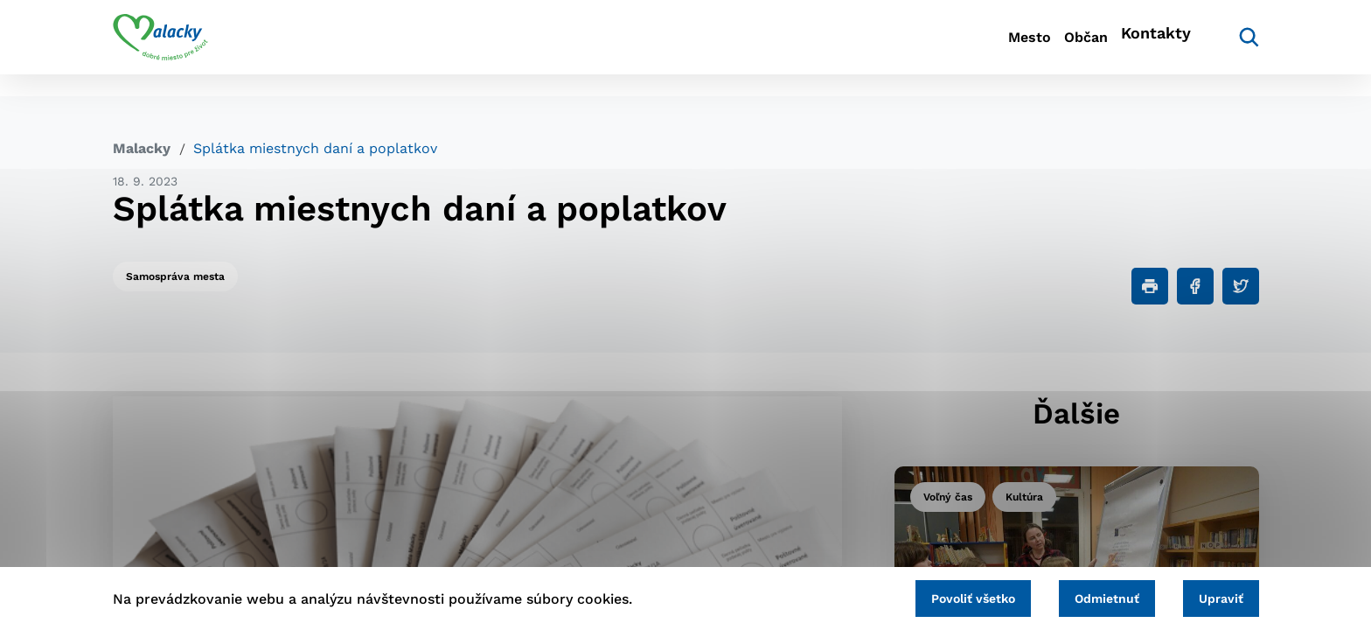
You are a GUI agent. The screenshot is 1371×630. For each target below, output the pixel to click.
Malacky (142, 148)
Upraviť (1212, 595)
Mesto (964, 48)
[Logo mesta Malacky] (160, 48)
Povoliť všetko (929, 595)
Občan (1052, 48)
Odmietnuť (1080, 595)
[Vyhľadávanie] (1233, 48)
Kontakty (1148, 48)
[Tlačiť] (1149, 286)
